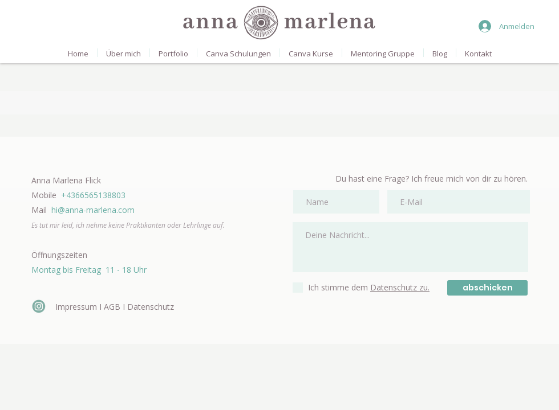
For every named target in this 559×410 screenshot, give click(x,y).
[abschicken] (487, 288)
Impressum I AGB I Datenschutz (114, 306)
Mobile (46, 195)
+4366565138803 (93, 195)
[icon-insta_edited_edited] (38, 306)
